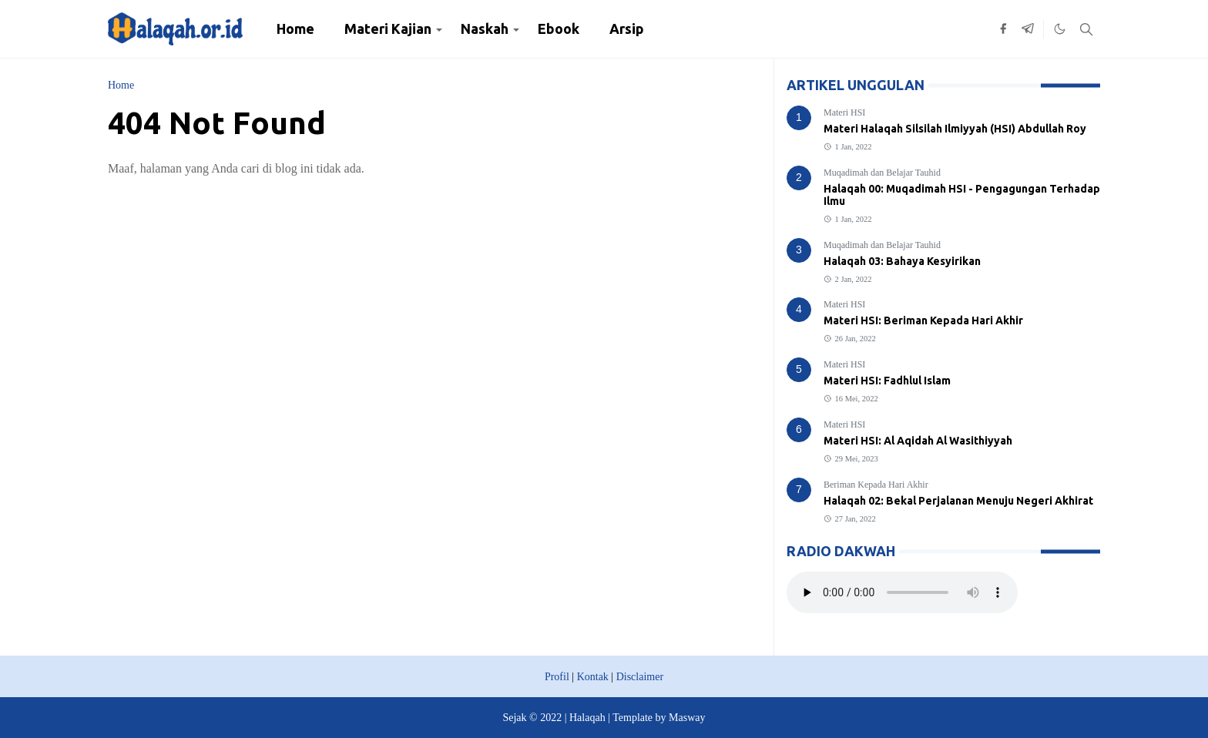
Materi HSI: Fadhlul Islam (887, 380)
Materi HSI (844, 112)
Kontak (593, 677)
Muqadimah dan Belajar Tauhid (882, 172)
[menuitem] (295, 29)
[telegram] (1027, 29)
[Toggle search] (1086, 29)
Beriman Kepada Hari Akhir (876, 484)
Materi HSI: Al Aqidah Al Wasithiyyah (918, 440)
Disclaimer (639, 677)
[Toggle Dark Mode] (1059, 29)
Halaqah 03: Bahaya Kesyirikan (902, 261)
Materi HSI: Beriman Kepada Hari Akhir (923, 320)
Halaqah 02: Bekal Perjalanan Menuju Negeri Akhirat (958, 501)
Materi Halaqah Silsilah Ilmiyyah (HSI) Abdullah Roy (955, 128)
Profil (557, 677)
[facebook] (1003, 29)
